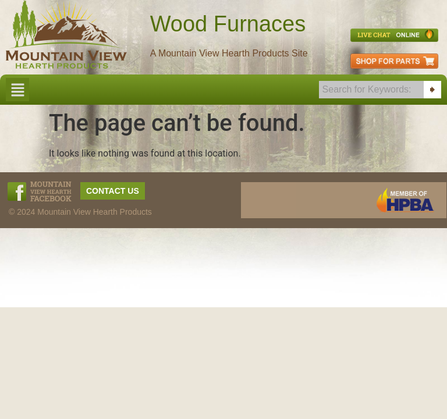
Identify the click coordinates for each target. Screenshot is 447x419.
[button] (17, 89)
